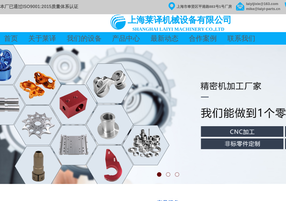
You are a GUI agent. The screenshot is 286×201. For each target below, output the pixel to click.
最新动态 (164, 38)
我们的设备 (84, 38)
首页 (12, 38)
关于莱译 (43, 38)
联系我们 (241, 38)
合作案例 (203, 38)
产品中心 (126, 38)
